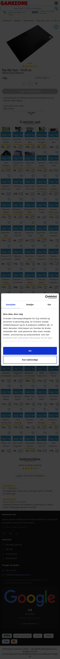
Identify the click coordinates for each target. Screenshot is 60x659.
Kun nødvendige (30, 359)
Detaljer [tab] (30, 304)
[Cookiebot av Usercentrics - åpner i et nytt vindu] (45, 297)
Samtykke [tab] (11, 304)
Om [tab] (49, 304)
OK (30, 351)
